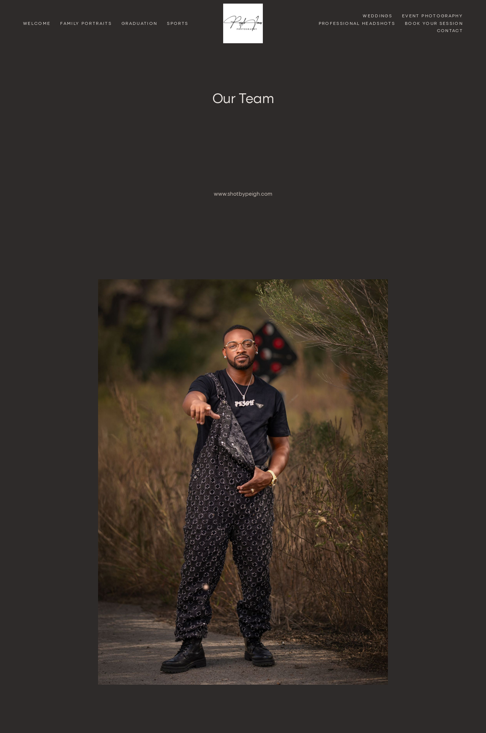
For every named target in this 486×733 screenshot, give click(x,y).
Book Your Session (434, 23)
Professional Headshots (357, 23)
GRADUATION (139, 23)
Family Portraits (86, 23)
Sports (177, 23)
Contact (450, 30)
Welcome (36, 23)
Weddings (377, 15)
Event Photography (432, 15)
